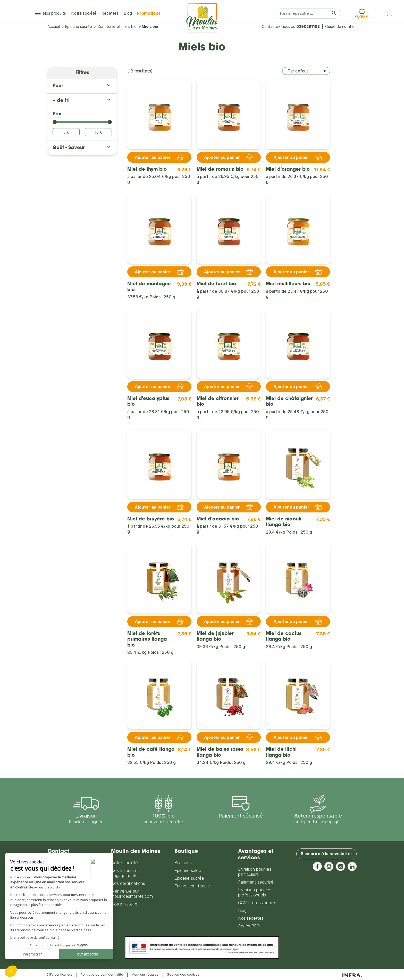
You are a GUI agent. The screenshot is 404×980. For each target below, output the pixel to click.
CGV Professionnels (257, 902)
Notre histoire (124, 904)
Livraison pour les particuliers (254, 872)
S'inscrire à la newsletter (326, 853)
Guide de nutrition (341, 26)
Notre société (124, 862)
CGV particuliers (59, 974)
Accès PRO (249, 925)
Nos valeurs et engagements (125, 873)
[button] (361, 13)
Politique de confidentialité (102, 974)
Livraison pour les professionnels (254, 892)
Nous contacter (63, 893)
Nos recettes (251, 918)
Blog (242, 910)
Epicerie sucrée (189, 878)
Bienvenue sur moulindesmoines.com (132, 893)
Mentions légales (144, 974)
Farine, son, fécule (192, 885)
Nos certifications (128, 883)
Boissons (183, 862)
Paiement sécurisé (255, 882)
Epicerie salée (187, 870)
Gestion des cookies (183, 974)
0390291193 (308, 26)
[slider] (55, 122)
